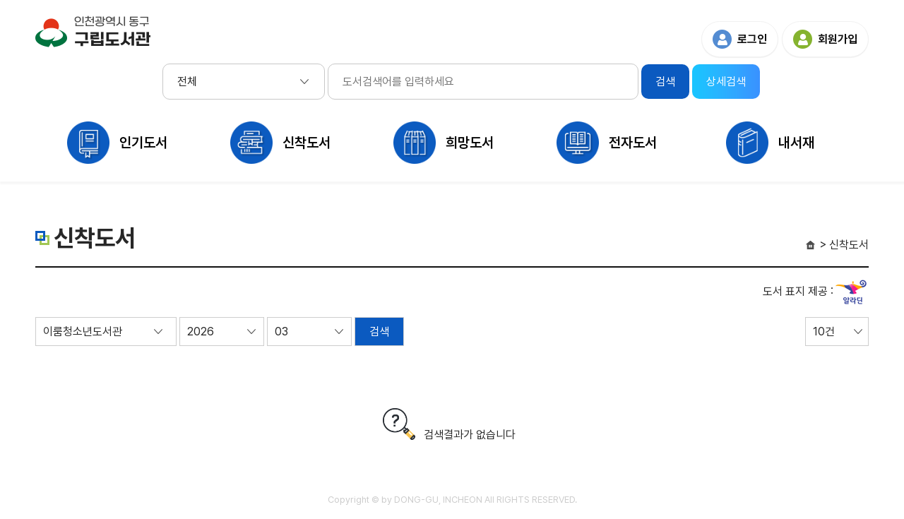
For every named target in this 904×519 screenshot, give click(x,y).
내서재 (796, 142)
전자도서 (633, 142)
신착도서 (306, 142)
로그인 (752, 39)
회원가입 (837, 39)
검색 (379, 331)
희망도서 (470, 142)
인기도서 (143, 142)
